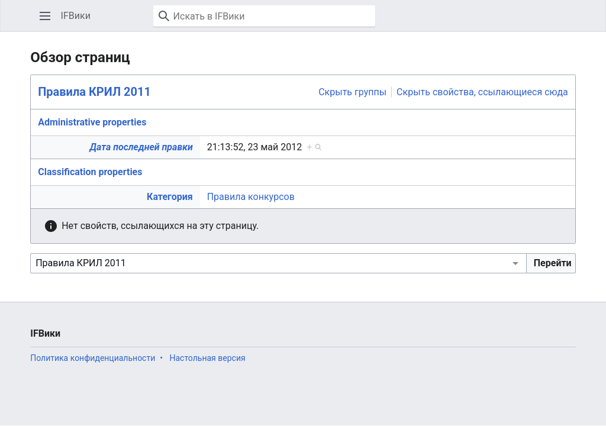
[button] (45, 16)
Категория (170, 196)
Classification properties (90, 172)
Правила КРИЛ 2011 (94, 92)
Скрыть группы (352, 92)
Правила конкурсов (251, 196)
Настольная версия (207, 358)
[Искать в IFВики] (264, 16)
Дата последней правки (140, 147)
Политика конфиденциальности (92, 358)
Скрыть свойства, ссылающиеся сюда (482, 92)
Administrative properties (92, 122)
